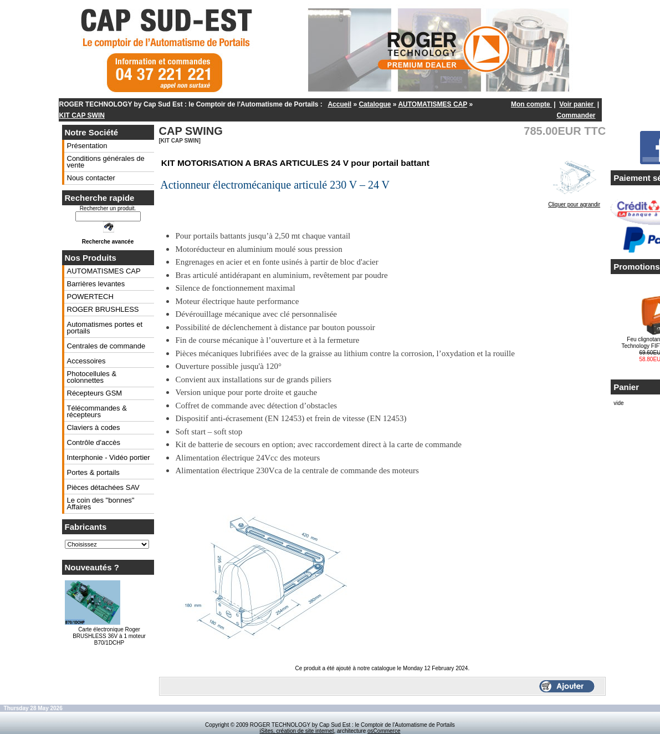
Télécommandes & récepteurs (97, 411)
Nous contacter (91, 178)
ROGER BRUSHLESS (103, 309)
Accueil (339, 104)
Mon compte (531, 104)
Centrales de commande (106, 346)
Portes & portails (93, 472)
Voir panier (577, 104)
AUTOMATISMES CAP (432, 104)
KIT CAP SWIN (82, 115)
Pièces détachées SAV (103, 487)
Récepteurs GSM (94, 393)
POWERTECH (90, 296)
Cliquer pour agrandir (574, 201)
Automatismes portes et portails (105, 327)
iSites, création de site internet (296, 731)
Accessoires (86, 361)
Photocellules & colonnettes (92, 376)
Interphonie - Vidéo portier (108, 457)
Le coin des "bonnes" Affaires (101, 503)
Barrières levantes (96, 284)
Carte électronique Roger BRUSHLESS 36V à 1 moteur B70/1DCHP (109, 636)
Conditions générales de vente (106, 161)
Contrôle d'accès (93, 442)
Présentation (87, 145)
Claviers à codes (93, 427)
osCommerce (383, 731)
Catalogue (375, 104)
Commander (575, 115)
